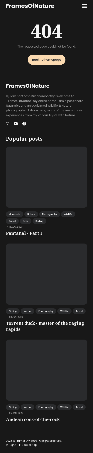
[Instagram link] (8, 123)
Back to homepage (46, 60)
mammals (14, 214)
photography (49, 214)
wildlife (68, 214)
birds (25, 221)
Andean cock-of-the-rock (33, 419)
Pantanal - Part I (24, 233)
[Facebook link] (24, 123)
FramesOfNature (30, 6)
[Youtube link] (16, 123)
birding (39, 221)
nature (31, 214)
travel (12, 221)
